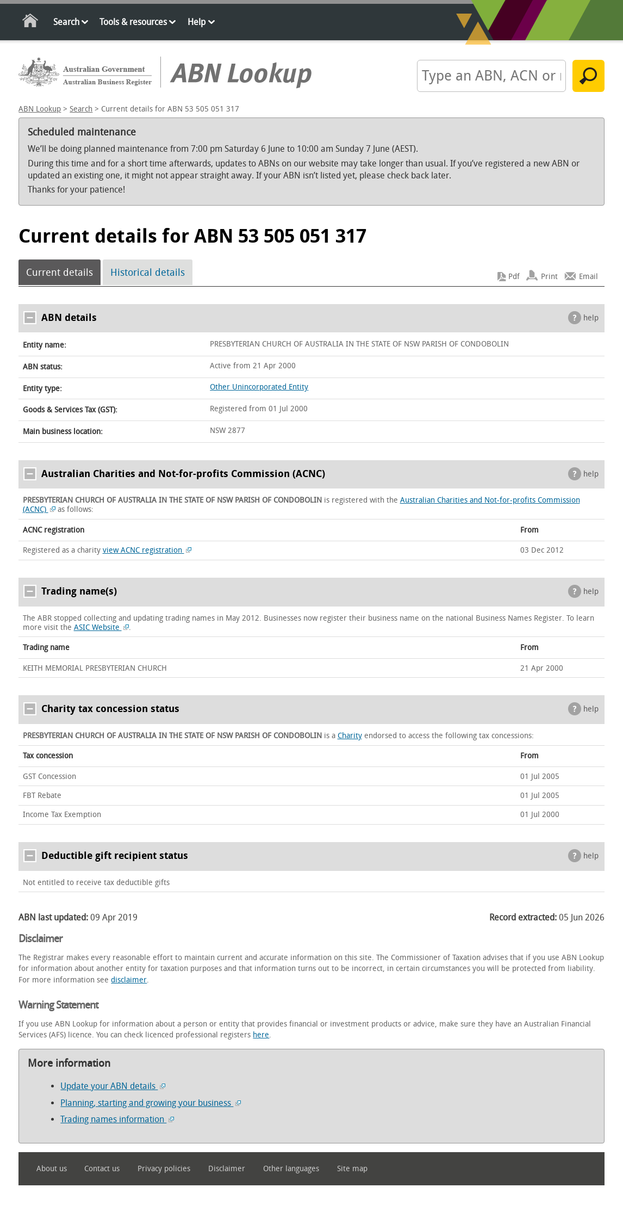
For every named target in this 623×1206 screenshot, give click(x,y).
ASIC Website (101, 627)
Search (66, 22)
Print (549, 276)
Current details (59, 273)
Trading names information (117, 1119)
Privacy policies (164, 1168)
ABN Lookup (39, 109)
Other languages (291, 1168)
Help (196, 22)
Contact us (102, 1168)
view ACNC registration (147, 550)
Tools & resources (133, 22)
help (591, 318)
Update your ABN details (112, 1086)
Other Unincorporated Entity (259, 387)
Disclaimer (226, 1168)
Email (588, 276)
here (261, 1035)
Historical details (147, 273)
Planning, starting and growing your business (150, 1103)
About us (51, 1168)
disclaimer (129, 980)
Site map (352, 1168)
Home (30, 22)
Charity (350, 735)
